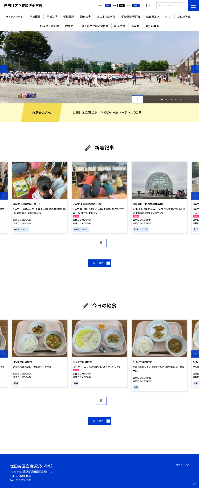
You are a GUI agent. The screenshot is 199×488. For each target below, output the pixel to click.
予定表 (135, 26)
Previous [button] (4, 69)
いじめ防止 (183, 16)
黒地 (121, 5)
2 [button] (166, 99)
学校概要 (35, 16)
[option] (99, 67)
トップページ (16, 16)
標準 (135, 5)
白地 (114, 5)
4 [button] (175, 99)
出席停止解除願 (49, 26)
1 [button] (162, 99)
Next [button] (195, 69)
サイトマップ (182, 464)
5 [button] (180, 99)
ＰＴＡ (168, 16)
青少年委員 (152, 26)
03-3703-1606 (23, 476)
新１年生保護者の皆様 (95, 26)
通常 (107, 5)
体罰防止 (70, 26)
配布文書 (85, 16)
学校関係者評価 (130, 16)
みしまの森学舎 (106, 16)
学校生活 (51, 16)
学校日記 (68, 16)
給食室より (152, 16)
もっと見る (98, 263)
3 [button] (171, 99)
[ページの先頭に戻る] (195, 484)
